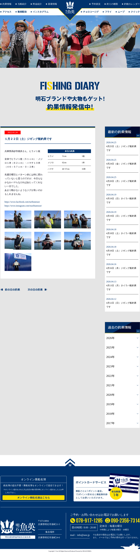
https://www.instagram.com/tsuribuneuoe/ (23, 206)
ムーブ (121, 12)
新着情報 (52, 4)
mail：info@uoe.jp (80, 535)
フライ (108, 12)
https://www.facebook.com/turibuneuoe (22, 202)
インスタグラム (40, 12)
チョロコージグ (91, 12)
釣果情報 (7, 4)
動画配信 (22, 12)
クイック (135, 12)
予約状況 (96, 4)
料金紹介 (37, 4)
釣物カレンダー (132, 4)
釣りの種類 (112, 4)
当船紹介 (22, 4)
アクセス (7, 12)
